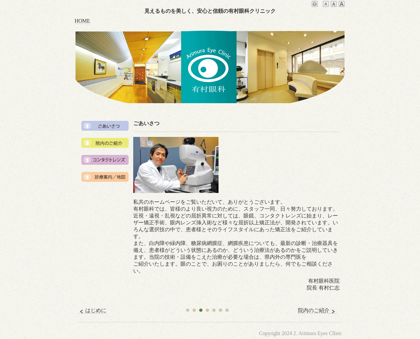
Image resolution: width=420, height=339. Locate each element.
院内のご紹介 (317, 310)
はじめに (92, 310)
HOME (82, 21)
